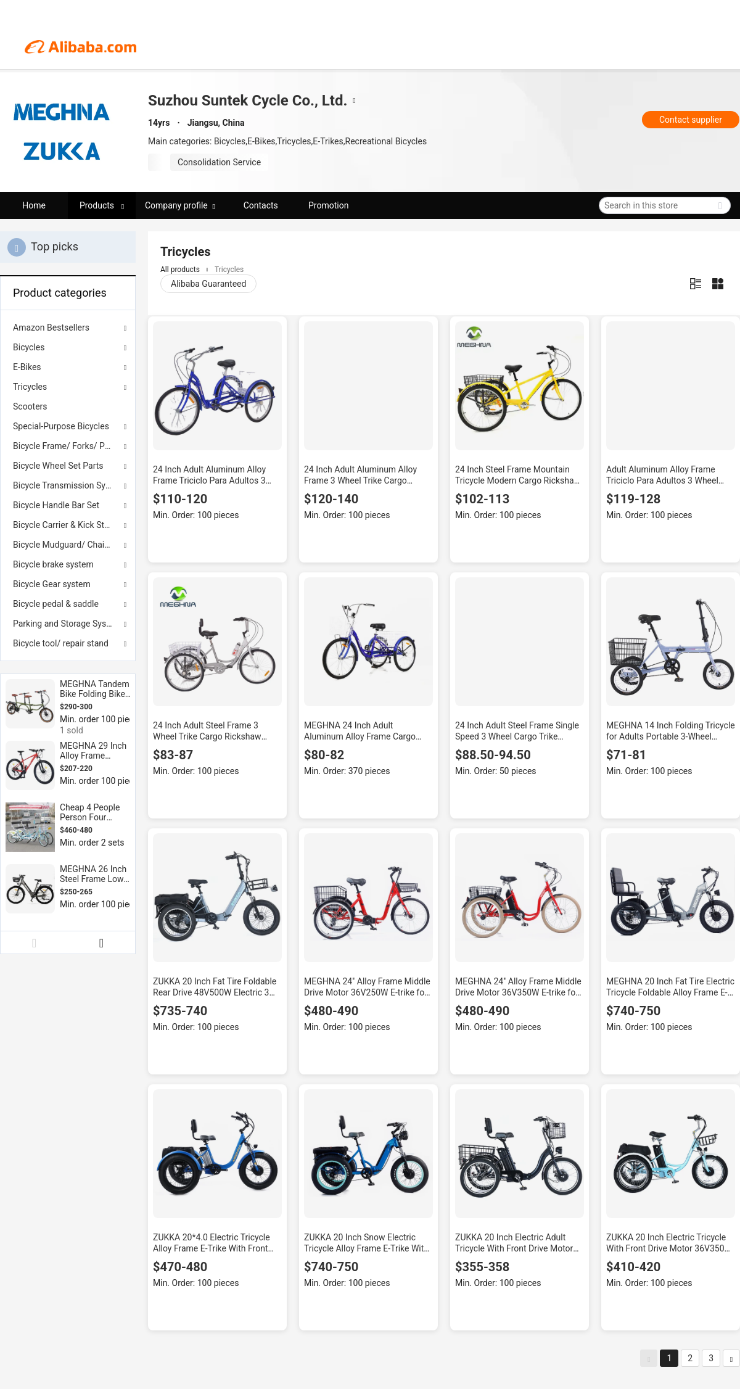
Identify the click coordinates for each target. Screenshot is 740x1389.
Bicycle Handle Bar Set (56, 505)
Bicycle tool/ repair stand (61, 643)
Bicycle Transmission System (68, 485)
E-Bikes (27, 367)
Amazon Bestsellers (51, 327)
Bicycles (28, 347)
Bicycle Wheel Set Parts (58, 466)
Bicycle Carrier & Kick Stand (65, 525)
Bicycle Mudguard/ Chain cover (68, 545)
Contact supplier (690, 120)
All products (180, 269)
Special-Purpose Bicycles (61, 426)
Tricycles (30, 387)
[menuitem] (68, 406)
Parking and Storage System (67, 624)
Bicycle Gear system (52, 584)
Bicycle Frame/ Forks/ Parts (66, 446)
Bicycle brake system (53, 564)
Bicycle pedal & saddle (56, 604)
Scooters (30, 406)
